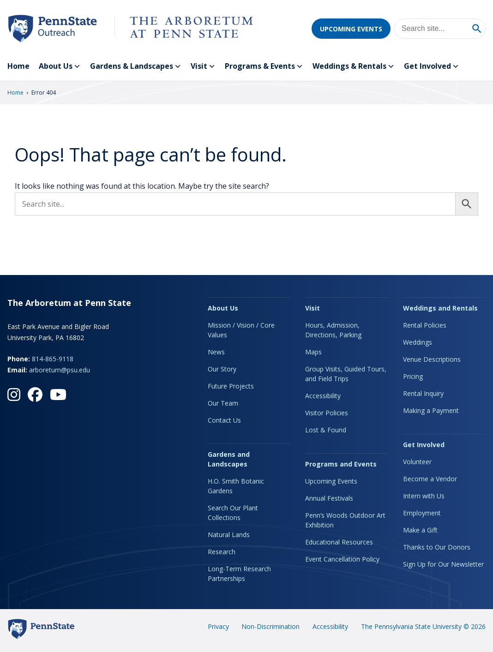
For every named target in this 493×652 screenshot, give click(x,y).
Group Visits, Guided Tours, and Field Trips (345, 374)
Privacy (218, 626)
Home (18, 66)
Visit (203, 66)
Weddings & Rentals (354, 66)
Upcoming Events (351, 28)
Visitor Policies (326, 412)
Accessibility (323, 395)
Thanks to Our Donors (436, 547)
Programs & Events (264, 66)
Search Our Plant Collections (233, 512)
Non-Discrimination (270, 626)
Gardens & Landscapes (135, 66)
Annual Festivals (329, 498)
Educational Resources (339, 542)
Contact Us (224, 420)
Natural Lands (229, 534)
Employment (422, 512)
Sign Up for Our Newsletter (443, 564)
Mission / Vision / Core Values (241, 330)
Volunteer (417, 461)
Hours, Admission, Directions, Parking (333, 330)
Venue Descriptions (432, 359)
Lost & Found (325, 429)
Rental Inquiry (423, 393)
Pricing (413, 376)
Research (221, 551)
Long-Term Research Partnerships (239, 573)
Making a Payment (431, 410)
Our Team (223, 403)
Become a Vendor (430, 478)
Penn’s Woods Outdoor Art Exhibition (345, 520)
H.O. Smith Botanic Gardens (236, 486)
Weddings (417, 342)
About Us (60, 66)
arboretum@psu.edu (59, 369)
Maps (313, 351)
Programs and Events (341, 464)
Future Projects (231, 386)
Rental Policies (424, 325)
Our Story (222, 369)
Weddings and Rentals (440, 308)
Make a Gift (420, 530)
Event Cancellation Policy (342, 559)
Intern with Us (424, 495)
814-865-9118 (52, 358)
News (216, 351)
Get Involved (431, 66)
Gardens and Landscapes (229, 459)
